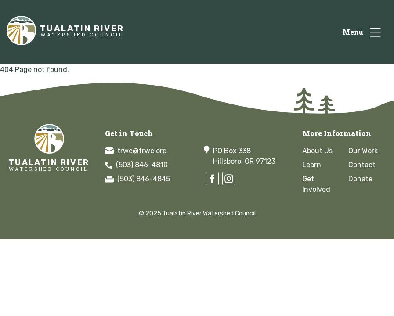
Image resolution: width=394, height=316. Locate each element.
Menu (353, 31)
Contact (362, 165)
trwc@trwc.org (136, 151)
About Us (317, 151)
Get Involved (316, 184)
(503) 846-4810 (136, 165)
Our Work (363, 151)
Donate (360, 179)
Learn (311, 165)
